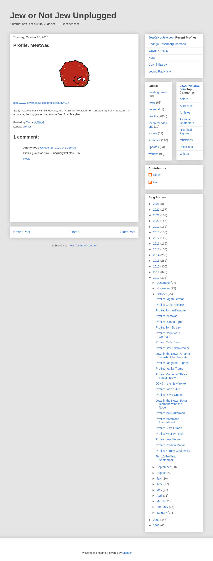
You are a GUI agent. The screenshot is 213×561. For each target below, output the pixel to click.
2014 (156, 255)
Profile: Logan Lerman (170, 299)
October (162, 294)
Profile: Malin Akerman (170, 413)
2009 (156, 519)
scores (153, 133)
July (159, 478)
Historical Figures (186, 131)
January (162, 512)
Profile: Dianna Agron (169, 322)
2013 (156, 260)
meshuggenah (158, 92)
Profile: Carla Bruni (168, 342)
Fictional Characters (187, 121)
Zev (155, 182)
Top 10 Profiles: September (166, 458)
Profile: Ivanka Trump (169, 368)
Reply (26, 158)
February (162, 507)
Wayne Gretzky (158, 50)
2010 (156, 277)
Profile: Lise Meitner (169, 439)
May (159, 490)
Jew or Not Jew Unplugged (63, 15)
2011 (156, 272)
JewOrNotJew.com (162, 37)
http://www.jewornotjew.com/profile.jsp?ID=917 (41, 102)
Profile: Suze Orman (169, 428)
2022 (156, 209)
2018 (156, 232)
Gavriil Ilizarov (158, 64)
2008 (156, 525)
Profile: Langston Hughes (172, 363)
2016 (156, 243)
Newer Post (21, 232)
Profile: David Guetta (169, 394)
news (152, 102)
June (159, 484)
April (159, 495)
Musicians (186, 140)
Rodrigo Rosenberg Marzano (167, 44)
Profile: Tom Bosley (168, 327)
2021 (156, 215)
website (153, 154)
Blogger (126, 552)
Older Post (127, 232)
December (163, 282)
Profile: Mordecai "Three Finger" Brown (171, 376)
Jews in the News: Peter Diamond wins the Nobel (171, 404)
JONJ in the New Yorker (171, 383)
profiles (27, 126)
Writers (184, 153)
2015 (156, 249)
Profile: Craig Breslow (170, 304)
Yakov (157, 174)
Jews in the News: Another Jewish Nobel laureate (173, 355)
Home (75, 232)
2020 (156, 220)
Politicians (186, 147)
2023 (156, 203)
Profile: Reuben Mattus (170, 445)
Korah (152, 57)
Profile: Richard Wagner (171, 310)
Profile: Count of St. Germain (168, 334)
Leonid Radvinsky (160, 71)
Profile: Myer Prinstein (170, 433)
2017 (156, 238)
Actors (184, 99)
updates (154, 147)
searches (154, 140)
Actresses (186, 105)
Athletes (185, 112)
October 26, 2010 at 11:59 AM (58, 147)
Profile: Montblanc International (167, 420)
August (161, 473)
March (160, 501)
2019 (156, 226)
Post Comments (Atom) (82, 245)
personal (154, 109)
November (163, 288)
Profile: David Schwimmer (172, 348)
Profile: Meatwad (166, 316)
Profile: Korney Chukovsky (173, 450)
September (163, 467)
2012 (156, 266)
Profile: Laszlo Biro (168, 389)
